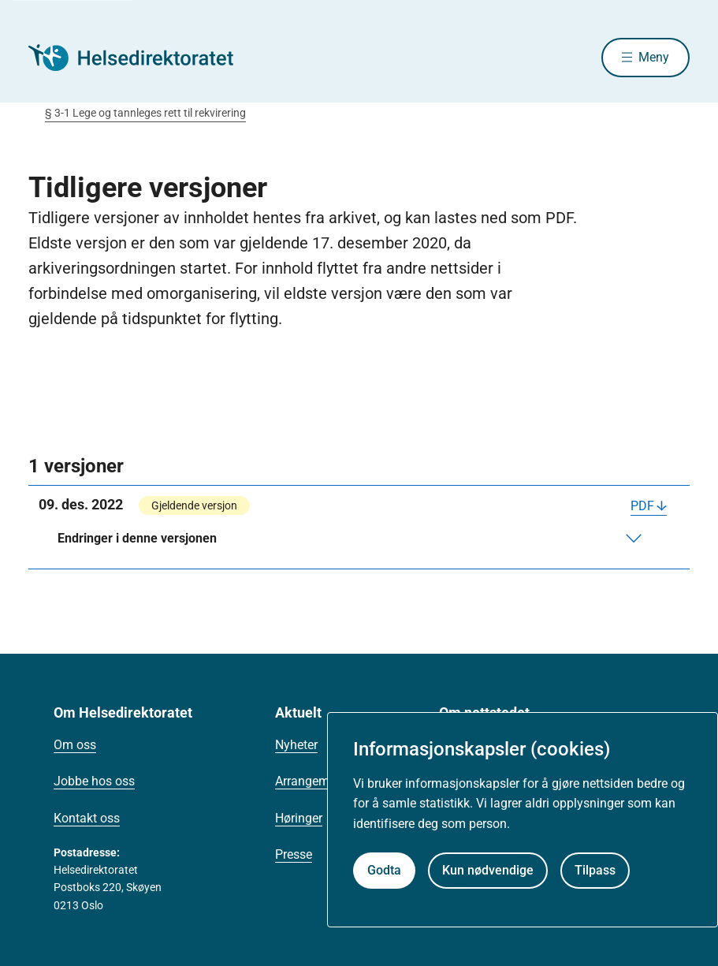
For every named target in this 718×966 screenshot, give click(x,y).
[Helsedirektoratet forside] (141, 57)
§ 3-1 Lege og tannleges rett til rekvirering (145, 112)
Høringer (298, 818)
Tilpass (595, 870)
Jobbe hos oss (94, 781)
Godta (384, 870)
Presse (293, 854)
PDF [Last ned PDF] (642, 505)
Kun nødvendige (488, 870)
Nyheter (296, 744)
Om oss (75, 744)
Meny (653, 57)
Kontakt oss (87, 818)
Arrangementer (316, 781)
